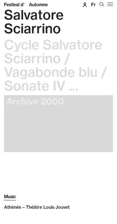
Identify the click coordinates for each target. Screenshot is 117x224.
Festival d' (26, 4)
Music (10, 196)
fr (93, 4)
